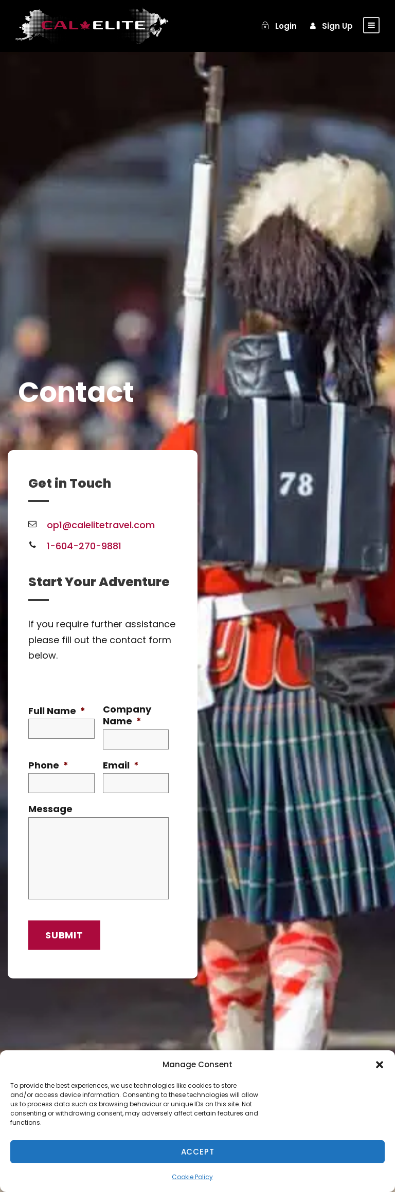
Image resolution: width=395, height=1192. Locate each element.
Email (121, 765)
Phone (48, 765)
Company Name (127, 715)
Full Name (56, 711)
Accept (197, 1151)
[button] (379, 1065)
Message (50, 809)
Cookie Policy (192, 1176)
